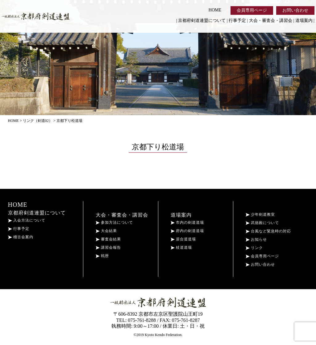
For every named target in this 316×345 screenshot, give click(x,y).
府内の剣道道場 (187, 231)
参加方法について (114, 222)
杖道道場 (181, 247)
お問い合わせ (295, 10)
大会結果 (106, 231)
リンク (254, 248)
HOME (215, 10)
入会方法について (26, 220)
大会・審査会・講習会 (270, 20)
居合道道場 (183, 239)
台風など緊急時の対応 (268, 231)
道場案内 (304, 20)
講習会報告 (108, 247)
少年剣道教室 (260, 214)
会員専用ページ (252, 10)
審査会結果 (108, 239)
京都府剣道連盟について (202, 20)
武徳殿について (262, 223)
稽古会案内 (20, 237)
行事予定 (237, 20)
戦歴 (102, 256)
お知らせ (256, 239)
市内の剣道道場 (187, 222)
